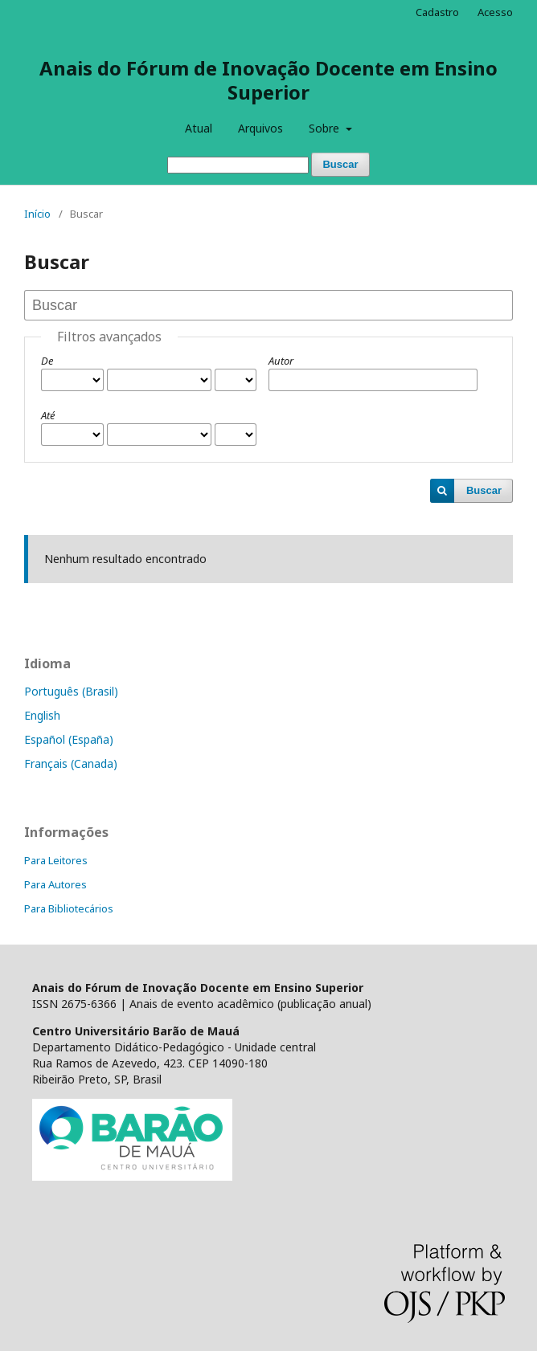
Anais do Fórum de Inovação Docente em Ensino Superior (268, 80)
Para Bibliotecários (68, 908)
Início (37, 213)
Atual (198, 128)
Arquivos (260, 128)
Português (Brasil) (71, 691)
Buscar (340, 164)
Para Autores (55, 884)
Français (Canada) (70, 763)
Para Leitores (56, 860)
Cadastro (437, 12)
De (47, 360)
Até (48, 415)
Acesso (495, 12)
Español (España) (68, 739)
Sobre (325, 128)
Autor (280, 360)
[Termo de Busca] (238, 165)
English (42, 715)
